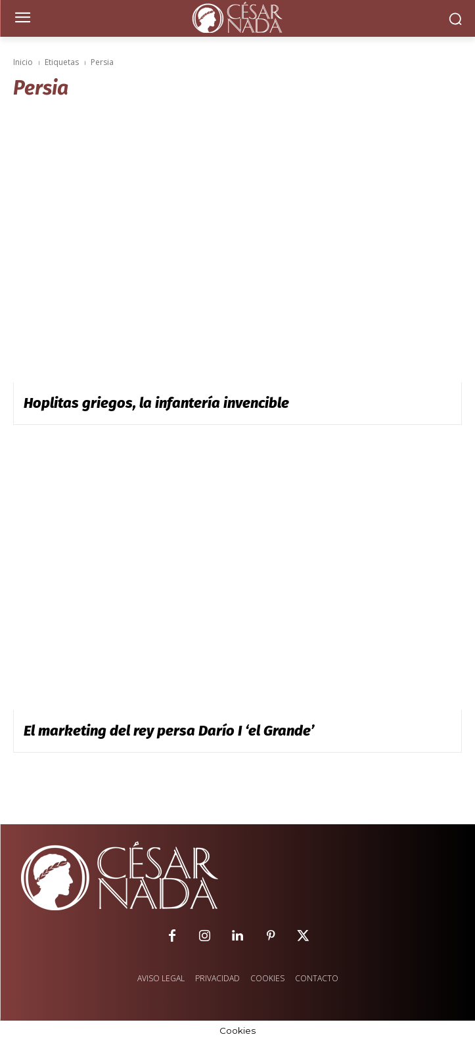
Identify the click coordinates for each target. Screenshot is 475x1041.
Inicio (23, 62)
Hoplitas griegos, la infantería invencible (156, 403)
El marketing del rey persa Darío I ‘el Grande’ (169, 731)
